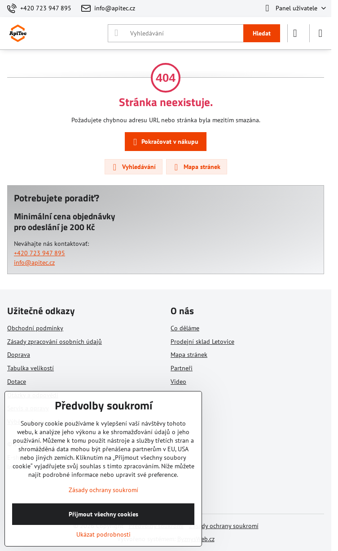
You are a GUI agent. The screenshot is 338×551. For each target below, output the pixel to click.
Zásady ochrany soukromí (224, 526)
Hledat (262, 33)
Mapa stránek (196, 167)
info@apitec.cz (34, 262)
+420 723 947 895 (39, 253)
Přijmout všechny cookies (103, 514)
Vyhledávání (133, 167)
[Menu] (320, 33)
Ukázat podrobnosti (103, 534)
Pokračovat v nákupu (164, 142)
